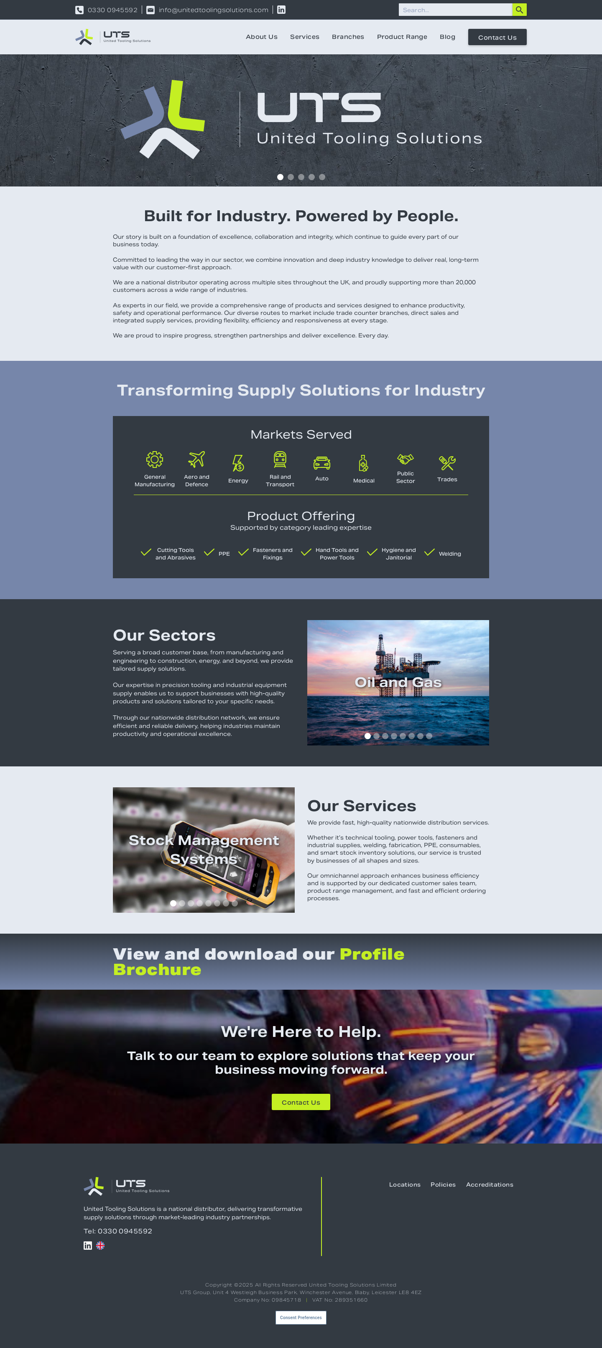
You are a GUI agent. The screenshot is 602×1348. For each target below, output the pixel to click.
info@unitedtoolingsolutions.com (213, 10)
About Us (262, 37)
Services (304, 37)
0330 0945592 (113, 10)
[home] (112, 37)
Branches (348, 37)
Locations (405, 1184)
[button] (280, 177)
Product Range (402, 37)
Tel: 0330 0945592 (118, 1231)
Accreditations (489, 1184)
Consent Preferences (301, 1317)
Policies (443, 1184)
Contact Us (497, 37)
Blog (447, 37)
